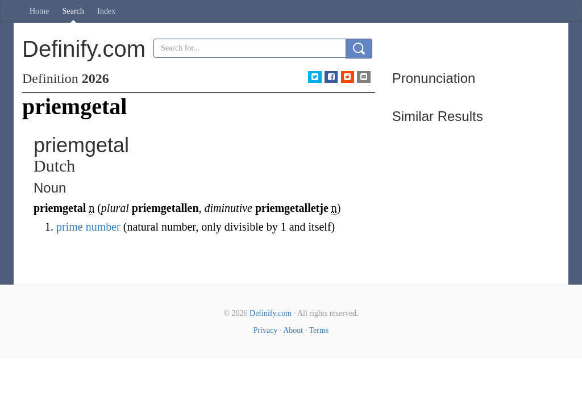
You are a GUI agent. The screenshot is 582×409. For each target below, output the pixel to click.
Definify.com (271, 313)
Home (39, 11)
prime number (88, 226)
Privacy (265, 330)
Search (73, 11)
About (293, 330)
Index (106, 11)
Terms (319, 330)
